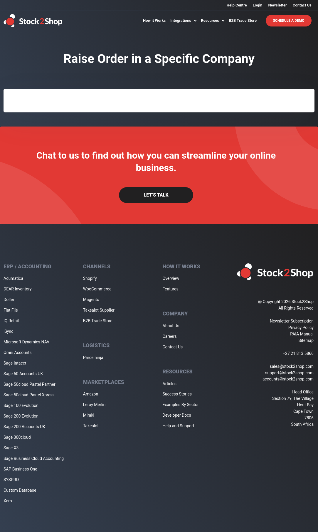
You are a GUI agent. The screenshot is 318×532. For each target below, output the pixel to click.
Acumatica (13, 278)
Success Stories (177, 394)
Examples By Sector (181, 404)
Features (171, 289)
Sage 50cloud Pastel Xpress (29, 395)
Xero (8, 500)
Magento (91, 299)
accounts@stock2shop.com (288, 379)
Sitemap (306, 340)
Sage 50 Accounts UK (23, 373)
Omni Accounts (18, 352)
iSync (8, 331)
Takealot (91, 425)
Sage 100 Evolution (21, 405)
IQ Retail (11, 320)
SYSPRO (11, 479)
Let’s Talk (156, 195)
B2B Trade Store (243, 20)
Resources (212, 20)
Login (258, 5)
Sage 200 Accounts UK (24, 426)
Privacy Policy (301, 327)
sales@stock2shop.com (292, 366)
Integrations (183, 20)
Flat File (11, 310)
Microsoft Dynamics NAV (26, 342)
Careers (170, 336)
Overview (171, 278)
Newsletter (277, 5)
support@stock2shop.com (289, 372)
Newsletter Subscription (292, 321)
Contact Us (302, 5)
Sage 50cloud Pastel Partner (29, 384)
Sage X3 (11, 447)
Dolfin (9, 299)
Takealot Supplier (99, 310)
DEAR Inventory (18, 289)
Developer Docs (177, 415)
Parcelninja (93, 357)
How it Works (154, 20)
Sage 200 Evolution (21, 416)
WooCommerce (97, 289)
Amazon (90, 394)
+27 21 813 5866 (298, 353)
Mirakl (88, 415)
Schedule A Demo (288, 21)
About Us (171, 325)
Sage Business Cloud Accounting (34, 458)
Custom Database (20, 490)
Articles (170, 383)
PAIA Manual (302, 334)
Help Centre (237, 5)
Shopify (90, 278)
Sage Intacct (15, 363)
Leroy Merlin (94, 404)
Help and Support (178, 425)
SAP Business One (20, 469)
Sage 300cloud (17, 437)
